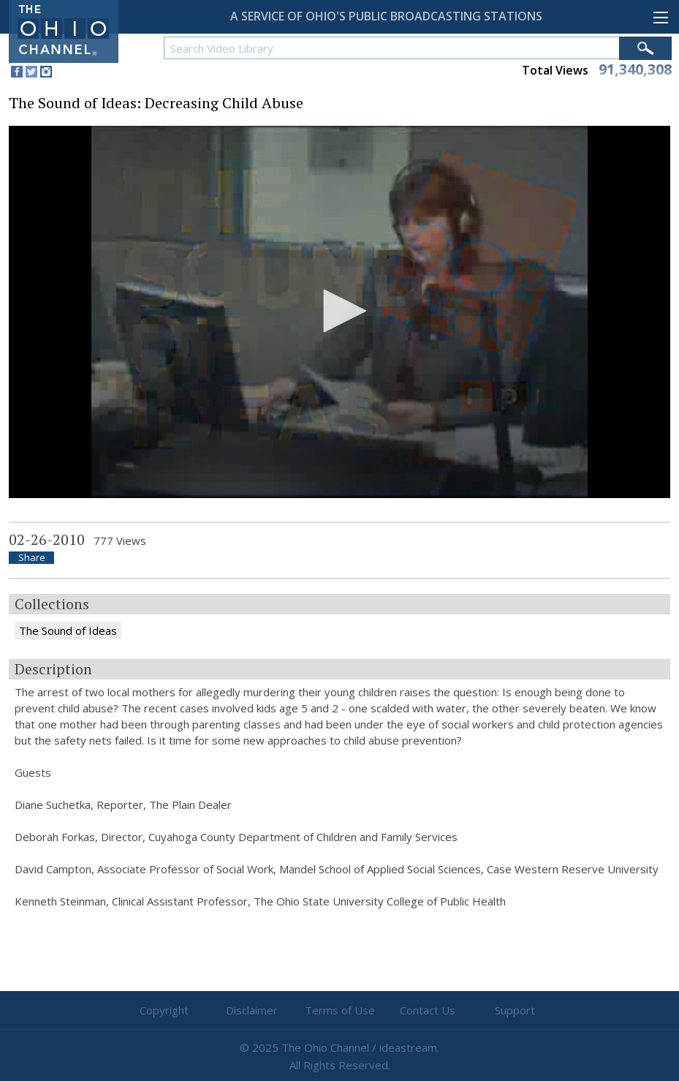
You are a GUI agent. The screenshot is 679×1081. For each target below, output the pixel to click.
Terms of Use (340, 1010)
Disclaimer (252, 1010)
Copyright (164, 1010)
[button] (340, 311)
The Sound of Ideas (68, 630)
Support (515, 1010)
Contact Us (427, 1010)
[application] (339, 312)
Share (31, 557)
